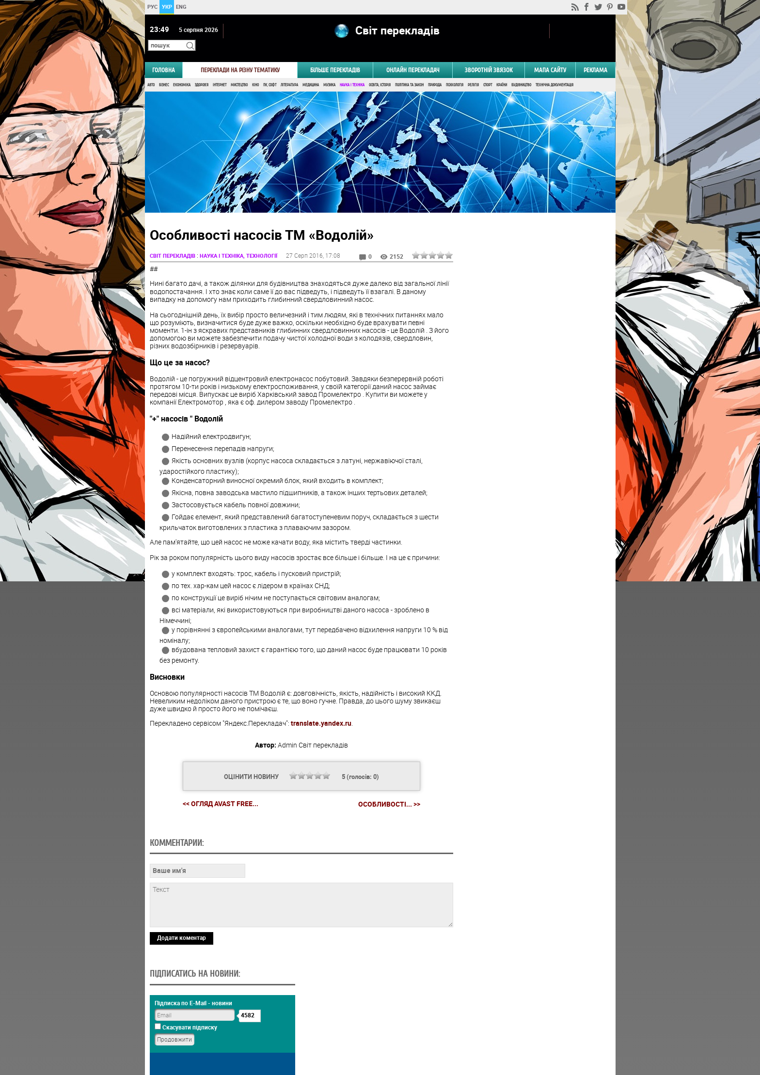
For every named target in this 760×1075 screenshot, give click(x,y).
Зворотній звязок (488, 56)
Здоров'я (201, 71)
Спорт (487, 71)
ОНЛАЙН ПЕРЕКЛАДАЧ (413, 56)
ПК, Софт (269, 71)
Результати (533, 495)
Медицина (310, 71)
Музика (329, 71)
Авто (151, 71)
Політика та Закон (409, 71)
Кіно (255, 71)
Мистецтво (239, 71)
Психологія (454, 71)
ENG (181, 6)
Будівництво (521, 71)
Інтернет (219, 71)
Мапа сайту (550, 56)
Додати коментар (181, 991)
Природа (435, 71)
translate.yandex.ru (321, 710)
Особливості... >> (386, 791)
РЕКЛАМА (595, 56)
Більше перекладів (335, 56)
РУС (152, 6)
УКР (166, 6)
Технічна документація (554, 71)
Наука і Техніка (352, 71)
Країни (501, 71)
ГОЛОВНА (163, 56)
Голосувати (533, 480)
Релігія (473, 71)
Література (289, 71)
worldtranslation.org (518, 1025)
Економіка (181, 71)
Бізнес (164, 71)
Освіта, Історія (380, 71)
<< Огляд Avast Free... (217, 790)
